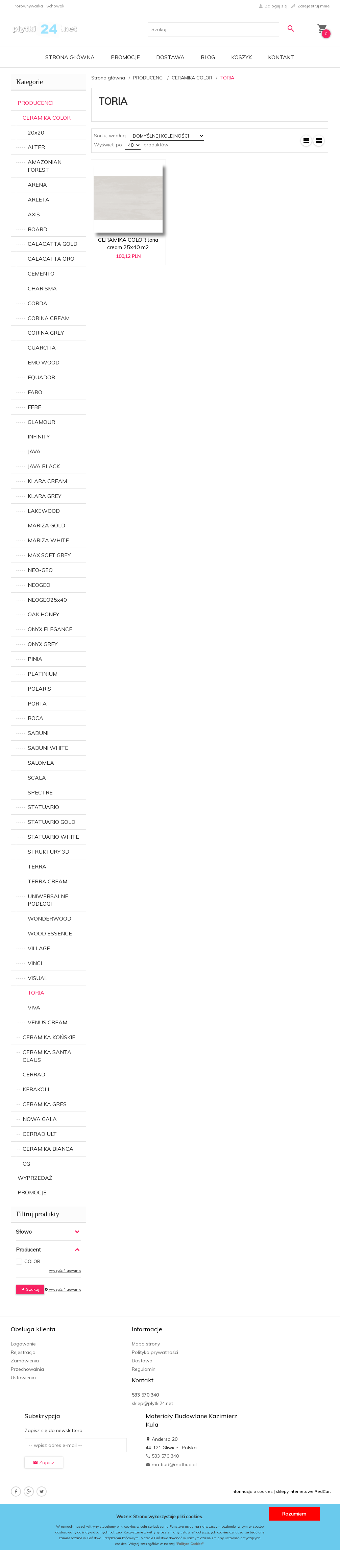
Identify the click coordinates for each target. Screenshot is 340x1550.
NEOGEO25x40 (47, 599)
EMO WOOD (43, 362)
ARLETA (38, 199)
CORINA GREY (46, 332)
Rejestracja (23, 1352)
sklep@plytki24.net (152, 1403)
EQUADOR (41, 377)
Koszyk (241, 57)
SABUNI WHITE (48, 747)
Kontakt (281, 57)
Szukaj (30, 1289)
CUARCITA (42, 347)
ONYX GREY (42, 644)
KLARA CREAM (47, 481)
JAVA (34, 451)
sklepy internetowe (295, 1491)
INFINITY (39, 436)
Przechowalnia (27, 1369)
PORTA (37, 703)
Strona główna (70, 57)
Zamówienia (25, 1361)
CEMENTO (41, 273)
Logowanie (23, 1344)
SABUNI (38, 733)
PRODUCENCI (35, 102)
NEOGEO (39, 584)
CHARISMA (42, 288)
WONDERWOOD (49, 918)
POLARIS (39, 688)
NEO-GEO (40, 570)
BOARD (37, 229)
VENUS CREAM (47, 1022)
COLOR (32, 1261)
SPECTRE (40, 792)
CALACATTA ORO (51, 258)
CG (26, 1163)
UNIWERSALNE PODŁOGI (48, 900)
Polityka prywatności (155, 1352)
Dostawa (170, 57)
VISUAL (37, 978)
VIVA (34, 1007)
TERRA (37, 866)
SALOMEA (41, 762)
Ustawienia (23, 1378)
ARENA (37, 184)
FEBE (34, 407)
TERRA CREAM (47, 881)
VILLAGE (39, 948)
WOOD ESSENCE (50, 933)
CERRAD (34, 1074)
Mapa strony (146, 1344)
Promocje (125, 57)
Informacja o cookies (252, 1491)
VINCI (35, 963)
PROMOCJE (32, 1192)
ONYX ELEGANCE (50, 629)
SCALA (37, 777)
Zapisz (43, 1462)
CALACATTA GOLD (52, 243)
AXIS (34, 214)
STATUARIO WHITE (53, 836)
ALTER (36, 147)
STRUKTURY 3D (48, 851)
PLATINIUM (42, 673)
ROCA (35, 718)
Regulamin (143, 1369)
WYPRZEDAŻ (35, 1177)
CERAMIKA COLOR (47, 117)
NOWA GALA (40, 1119)
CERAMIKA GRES (45, 1104)
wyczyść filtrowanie (65, 1270)
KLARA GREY (44, 496)
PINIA (35, 658)
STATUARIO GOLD (51, 821)
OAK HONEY (43, 614)
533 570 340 (162, 1456)
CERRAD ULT (40, 1133)
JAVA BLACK (44, 466)
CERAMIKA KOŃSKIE (49, 1037)
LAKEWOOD (44, 510)
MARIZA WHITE (48, 540)
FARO (35, 392)
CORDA (37, 303)
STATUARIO (43, 807)
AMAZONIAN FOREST (45, 166)
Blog (208, 57)
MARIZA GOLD (46, 525)
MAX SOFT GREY (49, 555)
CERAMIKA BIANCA (48, 1148)
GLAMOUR (41, 422)
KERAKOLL (37, 1089)
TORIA (36, 992)
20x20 (36, 132)
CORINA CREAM (49, 318)
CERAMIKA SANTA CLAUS (47, 1056)
